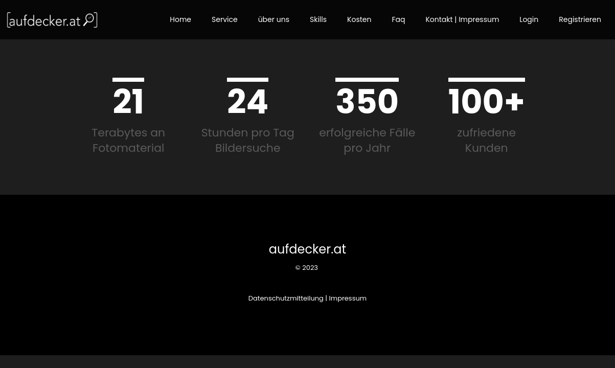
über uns (273, 19)
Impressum (348, 298)
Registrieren (580, 19)
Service (225, 19)
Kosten (359, 19)
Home (180, 19)
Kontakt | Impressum (462, 19)
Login (528, 19)
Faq (398, 19)
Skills (318, 19)
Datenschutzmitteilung (286, 298)
